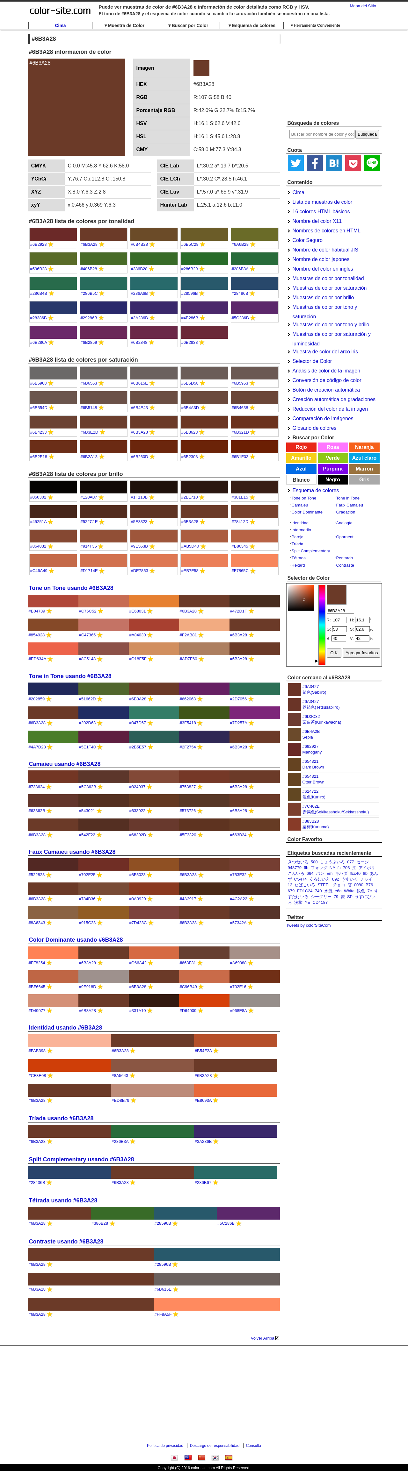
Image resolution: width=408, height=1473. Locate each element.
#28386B (38, 317)
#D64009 (188, 1010)
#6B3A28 (89, 244)
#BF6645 (37, 986)
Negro (332, 479)
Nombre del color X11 (317, 221)
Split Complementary (311, 551)
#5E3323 (139, 521)
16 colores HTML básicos (321, 211)
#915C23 (87, 922)
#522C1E (89, 521)
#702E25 (87, 874)
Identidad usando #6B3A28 (65, 1027)
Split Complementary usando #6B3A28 (81, 1159)
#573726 (188, 810)
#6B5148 (89, 407)
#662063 (188, 699)
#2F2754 (188, 747)
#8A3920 (137, 898)
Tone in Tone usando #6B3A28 (70, 676)
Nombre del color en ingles (323, 269)
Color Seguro (308, 240)
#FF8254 (37, 962)
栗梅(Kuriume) (315, 827)
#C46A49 (38, 570)
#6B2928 (38, 244)
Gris (364, 479)
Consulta (253, 1445)
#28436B (37, 1182)
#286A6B (139, 293)
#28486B (240, 293)
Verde (333, 458)
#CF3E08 (37, 1075)
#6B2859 (89, 342)
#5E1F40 (87, 747)
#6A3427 (310, 686)
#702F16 (238, 986)
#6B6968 (38, 383)
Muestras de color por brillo (323, 297)
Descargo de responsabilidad (214, 1445)
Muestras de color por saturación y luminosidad (332, 335)
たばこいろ (305, 884)
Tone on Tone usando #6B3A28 (71, 588)
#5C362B (87, 786)
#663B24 (238, 834)
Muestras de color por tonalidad (328, 278)
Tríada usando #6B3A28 (61, 1118)
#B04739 (37, 611)
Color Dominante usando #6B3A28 (76, 940)
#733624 (37, 786)
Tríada (297, 544)
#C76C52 (88, 611)
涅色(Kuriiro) (313, 797)
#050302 (38, 497)
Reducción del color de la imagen (330, 409)
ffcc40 (355, 873)
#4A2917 (188, 898)
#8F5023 (137, 874)
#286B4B (38, 293)
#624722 (310, 791)
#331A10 (137, 1010)
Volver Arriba (262, 1338)
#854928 (37, 635)
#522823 (37, 874)
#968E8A (238, 1010)
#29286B (89, 317)
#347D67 (137, 722)
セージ (362, 862)
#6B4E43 (139, 407)
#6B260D (139, 456)
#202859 (37, 699)
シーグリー (321, 896)
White (349, 891)
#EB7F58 (190, 570)
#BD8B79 (120, 1100)
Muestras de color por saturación (330, 288)
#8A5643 (120, 1075)
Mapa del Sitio (363, 6)
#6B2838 (189, 342)
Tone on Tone (304, 498)
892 (335, 879)
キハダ (341, 873)
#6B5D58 (190, 383)
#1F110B (139, 497)
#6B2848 (139, 342)
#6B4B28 (139, 244)
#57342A (238, 922)
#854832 (38, 546)
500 (314, 862)
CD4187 (320, 902)
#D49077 (37, 1010)
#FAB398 (37, 1050)
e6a (338, 891)
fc (338, 867)
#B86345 (240, 546)
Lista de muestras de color (323, 202)
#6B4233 (38, 432)
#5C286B (240, 317)
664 (310, 873)
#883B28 (310, 821)
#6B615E (139, 383)
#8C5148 (87, 658)
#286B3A (240, 268)
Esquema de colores (316, 490)
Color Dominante (307, 512)
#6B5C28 (190, 244)
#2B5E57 (138, 747)
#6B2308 (189, 456)
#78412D (240, 521)
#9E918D (87, 986)
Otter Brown (313, 782)
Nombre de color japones (321, 259)
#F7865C (240, 570)
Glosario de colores (315, 428)
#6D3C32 (311, 716)
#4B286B (190, 317)
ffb (306, 867)
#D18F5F (138, 658)
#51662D (87, 699)
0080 (358, 884)
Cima (60, 25)
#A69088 (238, 962)
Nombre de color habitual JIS (325, 249)
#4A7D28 (37, 747)
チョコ (339, 884)
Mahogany (312, 752)
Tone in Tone (348, 498)
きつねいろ (298, 862)
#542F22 (87, 834)
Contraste (345, 565)
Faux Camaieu (349, 505)
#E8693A (203, 1100)
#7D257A (238, 722)
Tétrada (299, 558)
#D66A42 (138, 962)
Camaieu (300, 505)
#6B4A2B (311, 731)
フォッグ (319, 867)
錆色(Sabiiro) (314, 692)
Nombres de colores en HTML (327, 230)
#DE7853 (139, 570)
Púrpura (332, 468)
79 (336, 896)
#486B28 (89, 268)
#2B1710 (189, 497)
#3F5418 (188, 722)
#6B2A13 (89, 456)
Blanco (301, 480)
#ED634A (37, 658)
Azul (301, 468)
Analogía (344, 523)
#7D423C (138, 922)
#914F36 (89, 546)
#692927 (310, 746)
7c (370, 891)
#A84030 (137, 635)
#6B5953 (240, 383)
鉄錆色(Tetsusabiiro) (321, 707)
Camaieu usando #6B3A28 (65, 764)
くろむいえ (319, 879)
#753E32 (238, 874)
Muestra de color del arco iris (325, 351)
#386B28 (139, 268)
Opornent (344, 537)
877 (350, 862)
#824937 (137, 786)
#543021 (87, 810)
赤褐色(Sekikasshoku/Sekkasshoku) (335, 812)
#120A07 (89, 497)
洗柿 (298, 902)
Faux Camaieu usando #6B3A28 (72, 852)
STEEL (324, 884)
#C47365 (87, 635)
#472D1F (238, 611)
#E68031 (137, 611)
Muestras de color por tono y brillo (331, 324)
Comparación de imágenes (323, 418)
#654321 (310, 761)
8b (365, 873)
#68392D (137, 834)
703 (346, 867)
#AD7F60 (188, 658)
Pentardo (344, 558)
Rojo (301, 447)
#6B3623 (189, 432)
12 (290, 884)
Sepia (307, 737)
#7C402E (311, 806)
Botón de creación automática (326, 390)
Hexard (298, 565)
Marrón (364, 468)
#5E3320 (188, 834)
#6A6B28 (240, 244)
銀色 (361, 891)
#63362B (37, 810)
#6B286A (38, 342)
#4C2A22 (238, 898)
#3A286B (139, 317)
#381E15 (240, 497)
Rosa (332, 447)
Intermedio (301, 530)
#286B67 (203, 1182)
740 (318, 891)
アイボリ (367, 867)
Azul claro (364, 458)
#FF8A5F (163, 1314)
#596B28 (38, 268)
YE (307, 902)
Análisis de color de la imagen (327, 370)
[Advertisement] (334, 75)
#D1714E (89, 570)
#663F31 (188, 962)
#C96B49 (188, 986)
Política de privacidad (165, 1445)
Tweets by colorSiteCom (308, 925)
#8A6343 (37, 922)
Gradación (345, 512)
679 (291, 891)
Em (329, 873)
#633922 (137, 810)
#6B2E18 (38, 456)
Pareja (298, 537)
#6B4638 (240, 407)
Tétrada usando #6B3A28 (63, 1200)
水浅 (328, 891)
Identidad (300, 523)
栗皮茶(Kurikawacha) (321, 722)
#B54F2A (203, 1050)
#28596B (189, 293)
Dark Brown (313, 767)
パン (320, 873)
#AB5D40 (190, 546)
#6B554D (38, 407)
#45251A (38, 521)
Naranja (364, 447)
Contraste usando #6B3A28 (66, 1241)
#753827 (188, 786)
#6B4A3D (190, 407)
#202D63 (87, 722)
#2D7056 (238, 699)
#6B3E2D (89, 432)
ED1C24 (304, 891)
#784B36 (87, 898)
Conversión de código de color (327, 380)
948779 (295, 867)
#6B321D (240, 432)
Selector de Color (312, 361)
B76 (369, 884)
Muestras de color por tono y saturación (325, 308)
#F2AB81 (188, 635)
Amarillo (301, 458)
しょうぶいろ (332, 862)
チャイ (366, 879)
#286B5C (89, 293)
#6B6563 (89, 383)
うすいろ (349, 879)
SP (350, 896)
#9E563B (139, 546)
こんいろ (296, 873)
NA (332, 867)
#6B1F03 (240, 456)
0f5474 (300, 879)
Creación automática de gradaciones (334, 399)
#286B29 (189, 268)
